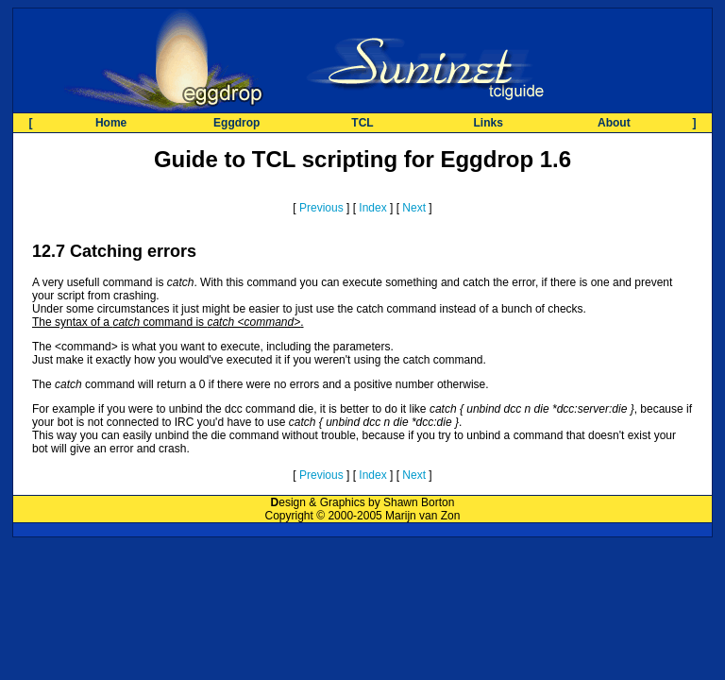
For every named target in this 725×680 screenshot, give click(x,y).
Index (372, 207)
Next (414, 207)
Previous (321, 207)
